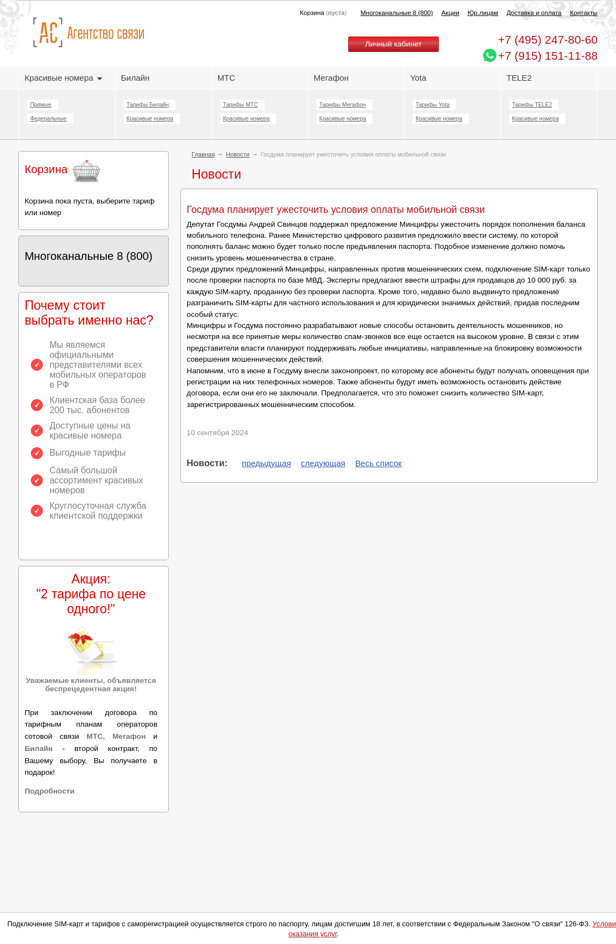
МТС (226, 77)
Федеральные (48, 119)
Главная (203, 154)
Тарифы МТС (240, 105)
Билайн (135, 77)
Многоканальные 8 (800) (396, 12)
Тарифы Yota (432, 105)
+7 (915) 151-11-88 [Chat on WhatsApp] (548, 55)
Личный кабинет (393, 44)
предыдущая (266, 463)
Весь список (378, 463)
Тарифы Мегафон (342, 105)
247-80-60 (548, 39)
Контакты (584, 12)
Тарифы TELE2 (532, 105)
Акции (450, 12)
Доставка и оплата (534, 12)
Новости (238, 154)
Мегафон (331, 77)
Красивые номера (63, 77)
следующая (323, 463)
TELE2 (519, 77)
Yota (418, 77)
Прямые (40, 105)
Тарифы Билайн (148, 105)
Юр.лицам (483, 12)
